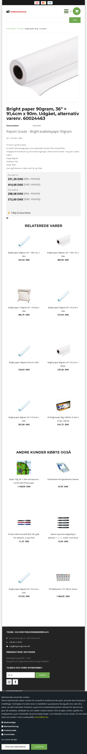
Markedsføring (11, 726)
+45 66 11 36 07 (15, 642)
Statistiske (9, 734)
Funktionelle (10, 730)
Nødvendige (10, 722)
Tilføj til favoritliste (19, 212)
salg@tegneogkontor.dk (19, 646)
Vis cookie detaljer (9, 739)
